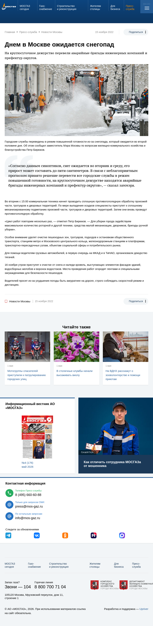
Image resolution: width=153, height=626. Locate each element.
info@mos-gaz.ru (27, 518)
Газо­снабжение (34, 565)
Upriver (144, 608)
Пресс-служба (136, 565)
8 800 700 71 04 (50, 586)
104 (27, 586)
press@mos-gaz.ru (29, 506)
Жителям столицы (94, 565)
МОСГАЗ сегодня (10, 565)
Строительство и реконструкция (59, 565)
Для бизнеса (119, 565)
